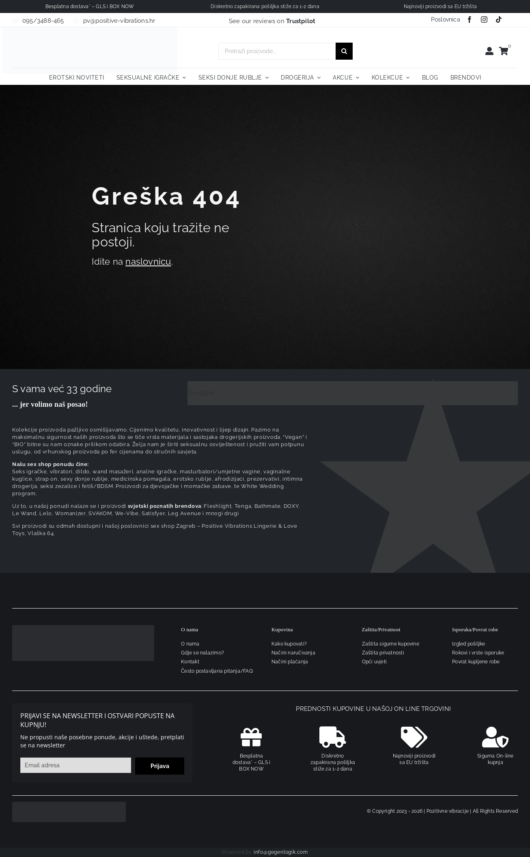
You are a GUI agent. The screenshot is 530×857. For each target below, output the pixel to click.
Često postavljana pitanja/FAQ (217, 671)
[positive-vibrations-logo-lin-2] (89, 30)
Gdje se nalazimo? (202, 653)
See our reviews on (272, 21)
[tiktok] (499, 19)
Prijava (160, 766)
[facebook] (469, 19)
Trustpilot (200, 393)
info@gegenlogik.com (281, 852)
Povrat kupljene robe (476, 662)
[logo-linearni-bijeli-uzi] (83, 628)
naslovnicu (148, 261)
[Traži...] (344, 51)
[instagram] (484, 19)
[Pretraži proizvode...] (277, 51)
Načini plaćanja (289, 662)
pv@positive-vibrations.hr (119, 20)
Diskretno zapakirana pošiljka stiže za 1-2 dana (332, 762)
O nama (190, 644)
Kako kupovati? (289, 644)
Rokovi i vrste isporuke (478, 653)
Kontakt (190, 662)
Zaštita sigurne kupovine (390, 644)
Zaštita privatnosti (383, 653)
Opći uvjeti (374, 662)
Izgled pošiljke (468, 644)
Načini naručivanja (293, 653)
